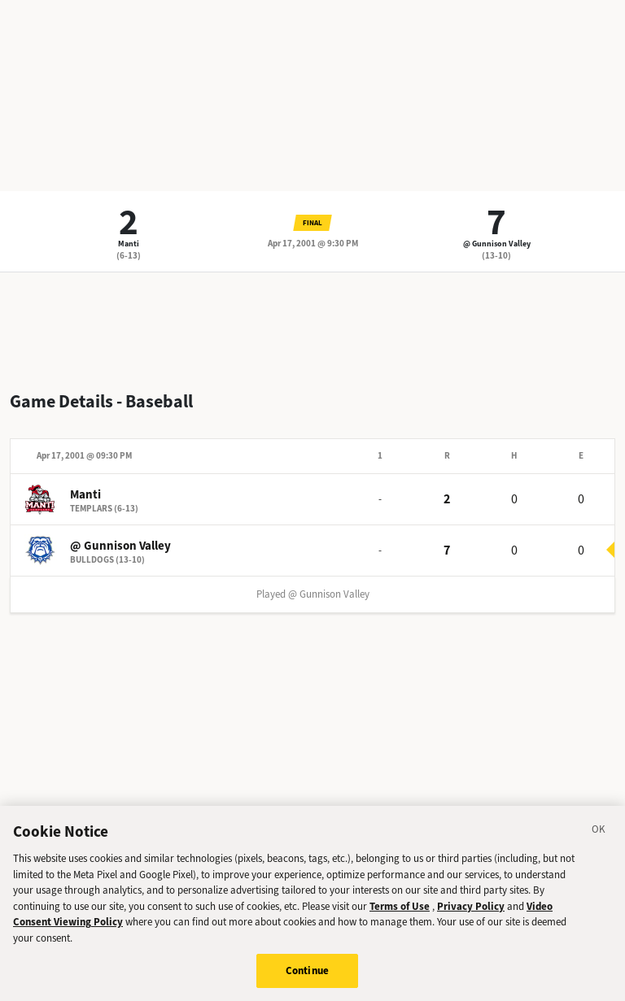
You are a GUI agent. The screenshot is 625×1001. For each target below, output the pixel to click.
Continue (307, 970)
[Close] (599, 832)
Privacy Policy (471, 906)
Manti (128, 243)
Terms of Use (399, 906)
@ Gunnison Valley (497, 243)
